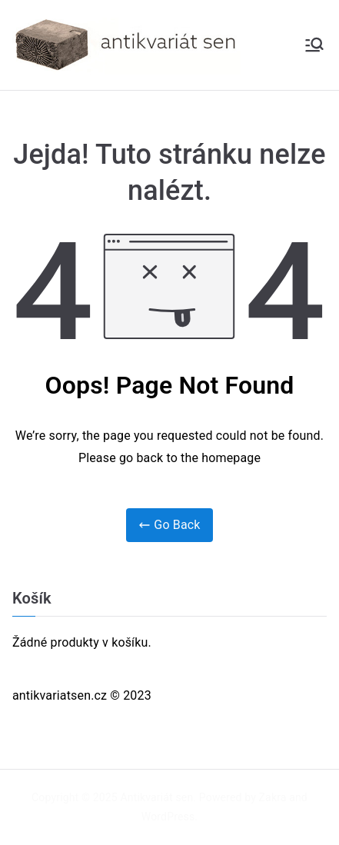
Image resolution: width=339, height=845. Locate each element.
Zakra (273, 797)
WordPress (167, 816)
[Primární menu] (314, 44)
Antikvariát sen (157, 797)
